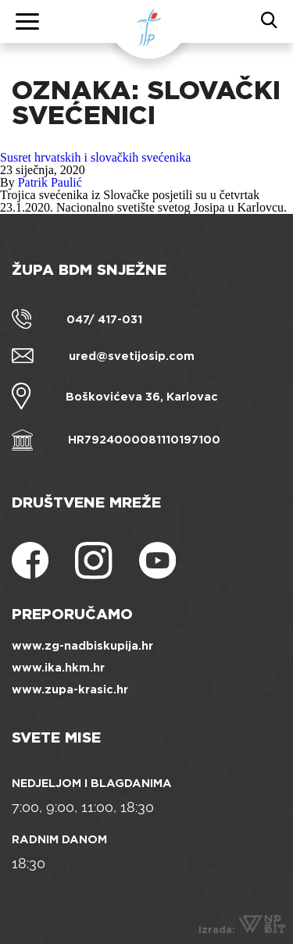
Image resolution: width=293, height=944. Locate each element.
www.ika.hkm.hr (58, 667)
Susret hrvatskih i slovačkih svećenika (95, 157)
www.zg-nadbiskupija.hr (82, 645)
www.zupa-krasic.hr (70, 689)
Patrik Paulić (50, 182)
